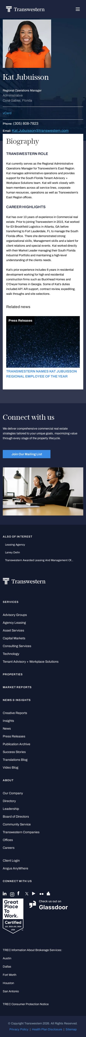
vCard (7, 113)
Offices (8, 840)
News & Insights (17, 700)
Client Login (11, 860)
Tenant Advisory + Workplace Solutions (30, 661)
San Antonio (11, 991)
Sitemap (71, 1029)
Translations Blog (15, 759)
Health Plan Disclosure (47, 1029)
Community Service (17, 824)
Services (11, 602)
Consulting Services (17, 646)
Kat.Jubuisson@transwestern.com (40, 130)
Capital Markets (14, 638)
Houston (8, 983)
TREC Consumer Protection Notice (26, 1004)
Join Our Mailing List (26, 454)
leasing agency (15, 544)
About (8, 780)
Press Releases (14, 736)
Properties (13, 674)
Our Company (13, 793)
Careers (8, 847)
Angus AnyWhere (15, 868)
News (7, 728)
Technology (11, 654)
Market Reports (17, 687)
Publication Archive (16, 744)
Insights (8, 721)
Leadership (11, 809)
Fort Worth (9, 974)
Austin (7, 958)
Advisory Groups (15, 615)
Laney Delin (12, 552)
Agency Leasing (14, 622)
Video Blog (10, 767)
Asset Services (13, 630)
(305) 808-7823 (25, 123)
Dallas (7, 966)
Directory (9, 801)
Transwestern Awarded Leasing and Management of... (39, 560)
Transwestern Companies (21, 832)
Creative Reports (15, 713)
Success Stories (14, 752)
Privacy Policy (18, 1029)
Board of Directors (16, 816)
